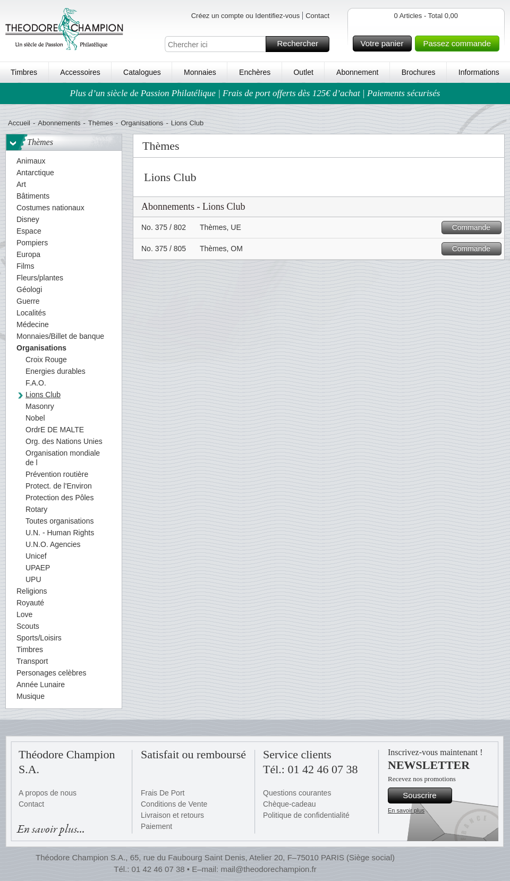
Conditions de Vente (174, 804)
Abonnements (59, 123)
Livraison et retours (172, 815)
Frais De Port (162, 793)
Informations (478, 72)
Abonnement (357, 72)
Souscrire (426, 795)
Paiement (156, 826)
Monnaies (200, 72)
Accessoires (80, 72)
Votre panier (385, 44)
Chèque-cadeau (289, 804)
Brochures (419, 72)
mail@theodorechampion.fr (268, 869)
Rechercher (301, 44)
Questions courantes (297, 793)
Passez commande (459, 44)
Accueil (19, 123)
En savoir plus (406, 810)
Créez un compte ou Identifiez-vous (245, 16)
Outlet (303, 72)
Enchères (254, 72)
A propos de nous (47, 793)
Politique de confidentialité (306, 815)
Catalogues (142, 72)
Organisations (142, 123)
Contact (317, 16)
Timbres (24, 72)
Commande (475, 227)
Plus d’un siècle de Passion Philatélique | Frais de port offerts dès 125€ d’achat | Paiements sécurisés (255, 93)
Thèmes (100, 123)
